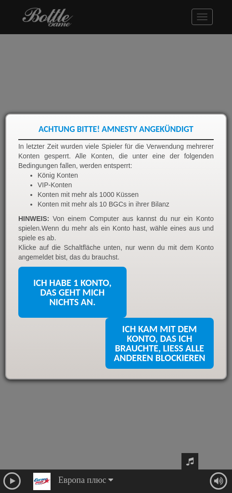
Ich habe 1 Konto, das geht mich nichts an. (72, 292)
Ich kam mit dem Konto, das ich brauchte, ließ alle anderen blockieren (159, 343)
